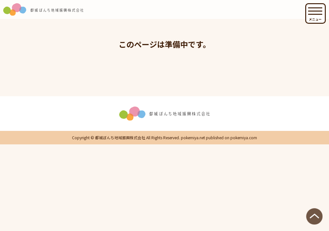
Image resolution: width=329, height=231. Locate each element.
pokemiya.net (193, 137)
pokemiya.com (243, 137)
